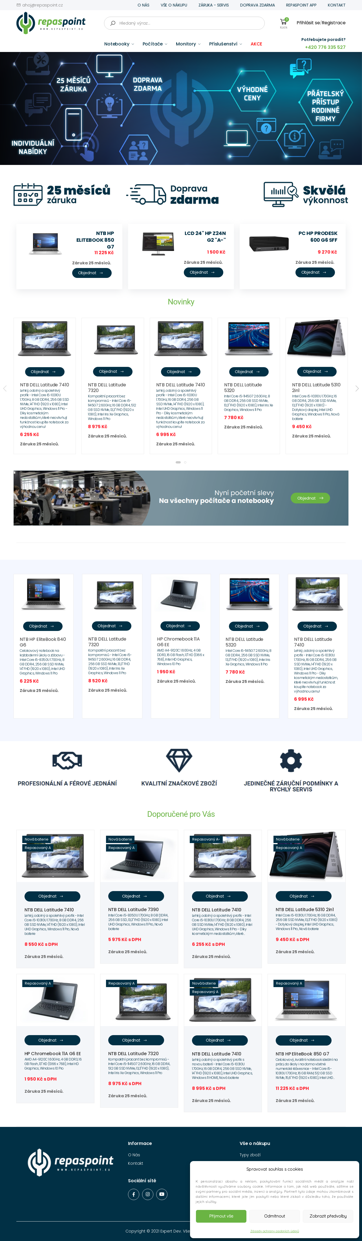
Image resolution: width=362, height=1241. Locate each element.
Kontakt (135, 1163)
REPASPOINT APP (301, 5)
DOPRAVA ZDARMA (257, 5)
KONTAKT (337, 5)
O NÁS (143, 5)
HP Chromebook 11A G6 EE (178, 642)
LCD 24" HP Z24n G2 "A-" (205, 236)
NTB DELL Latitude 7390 (133, 909)
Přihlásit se (308, 22)
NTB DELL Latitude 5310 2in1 (316, 388)
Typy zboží (250, 1155)
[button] (178, 462)
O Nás (134, 1155)
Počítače (153, 44)
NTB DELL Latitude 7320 (107, 388)
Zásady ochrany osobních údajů (274, 1231)
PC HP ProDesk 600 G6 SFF (318, 236)
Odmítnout (274, 1216)
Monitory (186, 44)
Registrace (334, 22)
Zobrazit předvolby (328, 1216)
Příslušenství (223, 44)
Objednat (90, 273)
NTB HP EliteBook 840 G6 (43, 642)
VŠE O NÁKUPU (174, 5)
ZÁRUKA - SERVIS (213, 5)
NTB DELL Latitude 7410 (44, 385)
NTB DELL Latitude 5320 (243, 388)
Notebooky (116, 44)
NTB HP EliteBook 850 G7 (95, 240)
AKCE (256, 44)
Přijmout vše (221, 1216)
